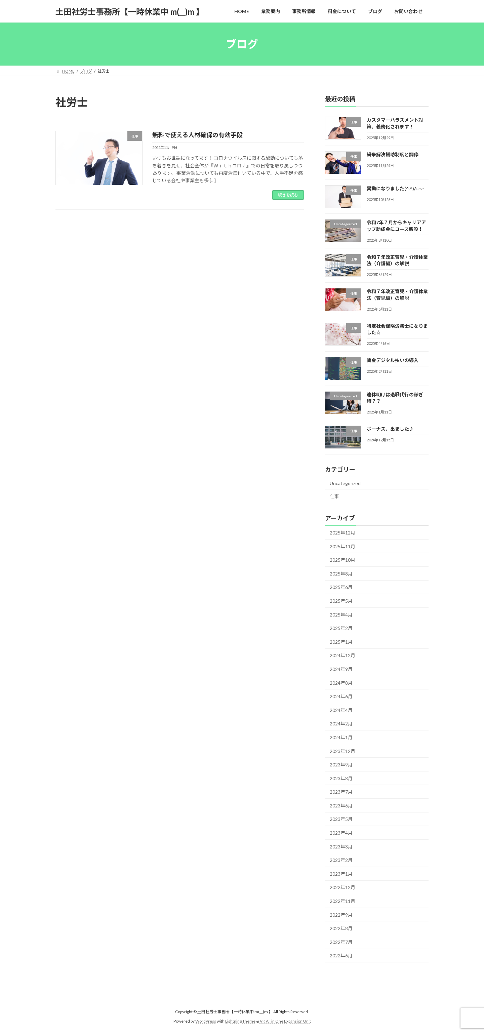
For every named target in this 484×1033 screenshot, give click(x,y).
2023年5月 (341, 819)
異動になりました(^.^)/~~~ (395, 188)
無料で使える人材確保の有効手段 (197, 134)
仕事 (334, 496)
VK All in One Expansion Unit (285, 1021)
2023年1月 (341, 874)
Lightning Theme (240, 1021)
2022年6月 (341, 956)
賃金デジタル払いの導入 (392, 360)
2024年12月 (342, 656)
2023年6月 (341, 805)
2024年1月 (341, 737)
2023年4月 (341, 833)
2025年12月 (342, 532)
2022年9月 (341, 915)
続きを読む (288, 194)
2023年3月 (341, 846)
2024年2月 (341, 724)
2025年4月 (341, 615)
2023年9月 (341, 764)
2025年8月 (341, 574)
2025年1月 (341, 642)
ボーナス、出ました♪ (390, 429)
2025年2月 (341, 628)
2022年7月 (341, 942)
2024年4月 (341, 710)
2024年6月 (341, 696)
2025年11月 (342, 546)
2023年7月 (341, 792)
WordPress (205, 1021)
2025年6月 (341, 587)
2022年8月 (341, 928)
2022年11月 (342, 901)
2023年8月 (341, 778)
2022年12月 (342, 887)
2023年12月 (342, 751)
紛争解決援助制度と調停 (392, 154)
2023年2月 (341, 860)
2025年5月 (341, 601)
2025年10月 (342, 560)
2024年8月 (341, 683)
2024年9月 (341, 669)
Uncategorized (345, 483)
